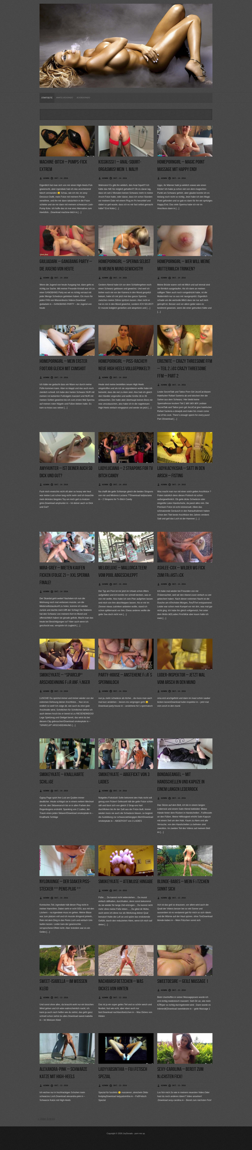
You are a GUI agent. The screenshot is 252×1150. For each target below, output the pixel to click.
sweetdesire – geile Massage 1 (182, 981)
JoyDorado (128, 1133)
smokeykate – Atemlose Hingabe (125, 882)
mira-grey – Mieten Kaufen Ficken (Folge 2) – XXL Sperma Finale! (64, 575)
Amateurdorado (64, 98)
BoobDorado (83, 98)
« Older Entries (46, 1118)
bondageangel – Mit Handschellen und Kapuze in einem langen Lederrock (181, 782)
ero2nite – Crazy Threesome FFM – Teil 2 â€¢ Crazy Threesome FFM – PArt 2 (184, 368)
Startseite (47, 98)
